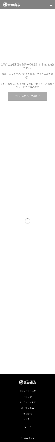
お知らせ (27, 396)
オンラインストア (27, 402)
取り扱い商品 (27, 408)
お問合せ (27, 419)
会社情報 (27, 413)
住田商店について (27, 391)
